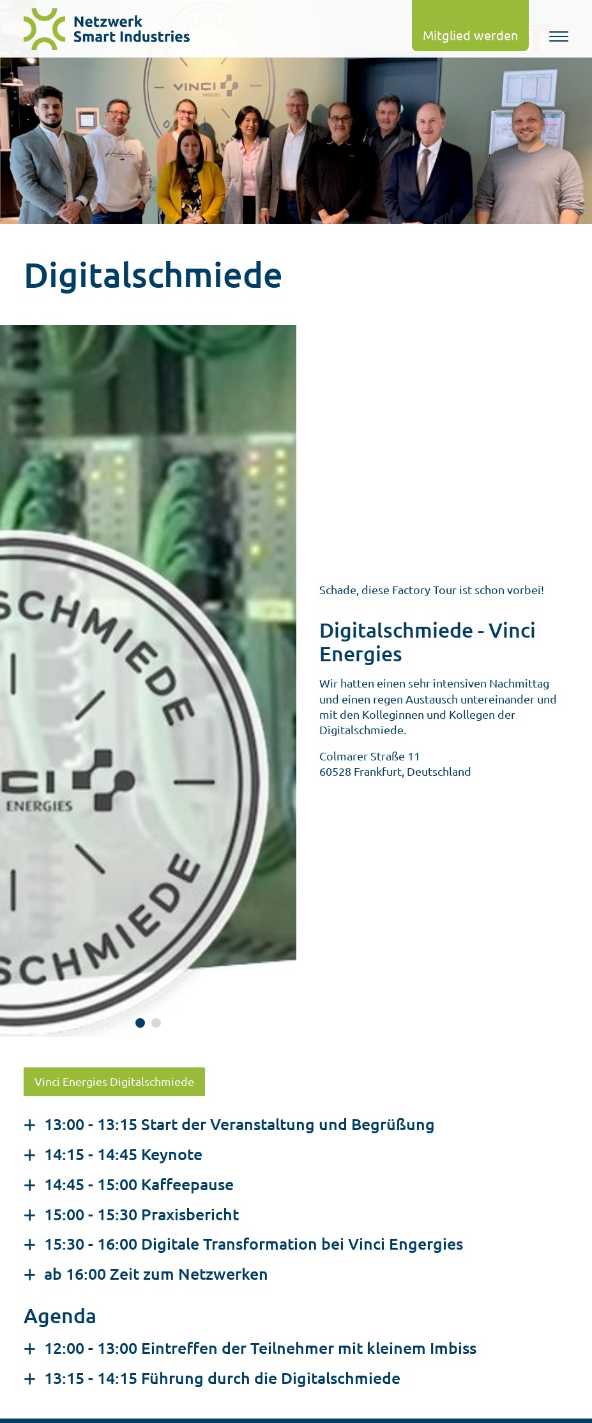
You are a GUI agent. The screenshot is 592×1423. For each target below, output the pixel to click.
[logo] (113, 29)
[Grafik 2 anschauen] (156, 1023)
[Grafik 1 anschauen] (140, 1023)
